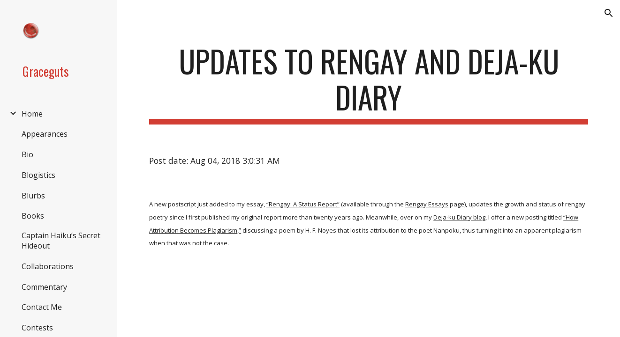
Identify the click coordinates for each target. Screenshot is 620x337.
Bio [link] (27, 154)
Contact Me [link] (42, 307)
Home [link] (32, 114)
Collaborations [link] (48, 266)
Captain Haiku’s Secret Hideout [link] (61, 240)
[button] (608, 13)
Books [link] (33, 216)
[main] (368, 83)
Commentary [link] (44, 287)
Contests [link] (37, 327)
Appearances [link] (45, 134)
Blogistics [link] (38, 175)
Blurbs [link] (33, 195)
